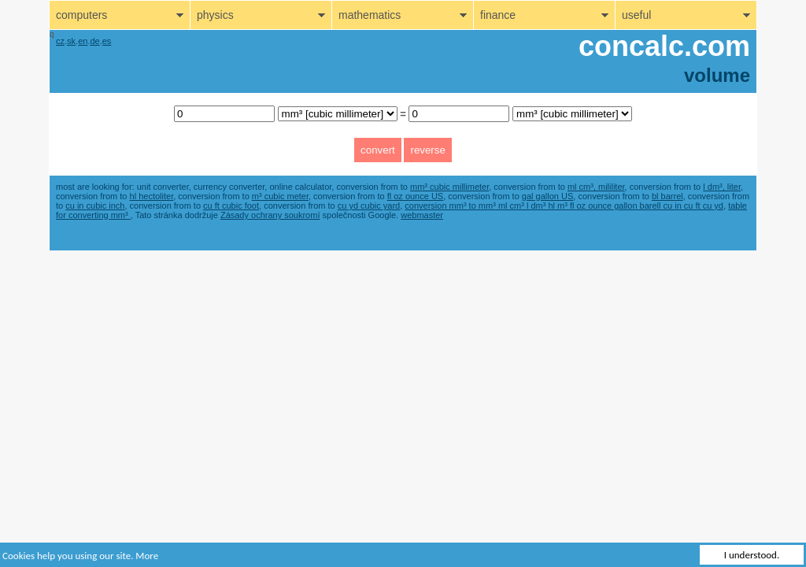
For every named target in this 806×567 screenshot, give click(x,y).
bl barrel (667, 196)
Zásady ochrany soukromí (270, 215)
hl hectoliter (152, 196)
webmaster (422, 215)
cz (60, 41)
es (107, 41)
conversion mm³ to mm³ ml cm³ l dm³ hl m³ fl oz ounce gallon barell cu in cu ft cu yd (564, 205)
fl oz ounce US (415, 196)
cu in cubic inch (94, 205)
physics (215, 15)
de (94, 41)
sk (71, 41)
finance (498, 15)
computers (81, 15)
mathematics (369, 15)
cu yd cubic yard (369, 205)
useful (636, 15)
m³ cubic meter (280, 196)
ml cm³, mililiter (596, 186)
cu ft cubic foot (231, 205)
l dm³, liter (722, 186)
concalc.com (664, 46)
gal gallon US (547, 196)
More (146, 555)
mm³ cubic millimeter (449, 186)
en (82, 41)
